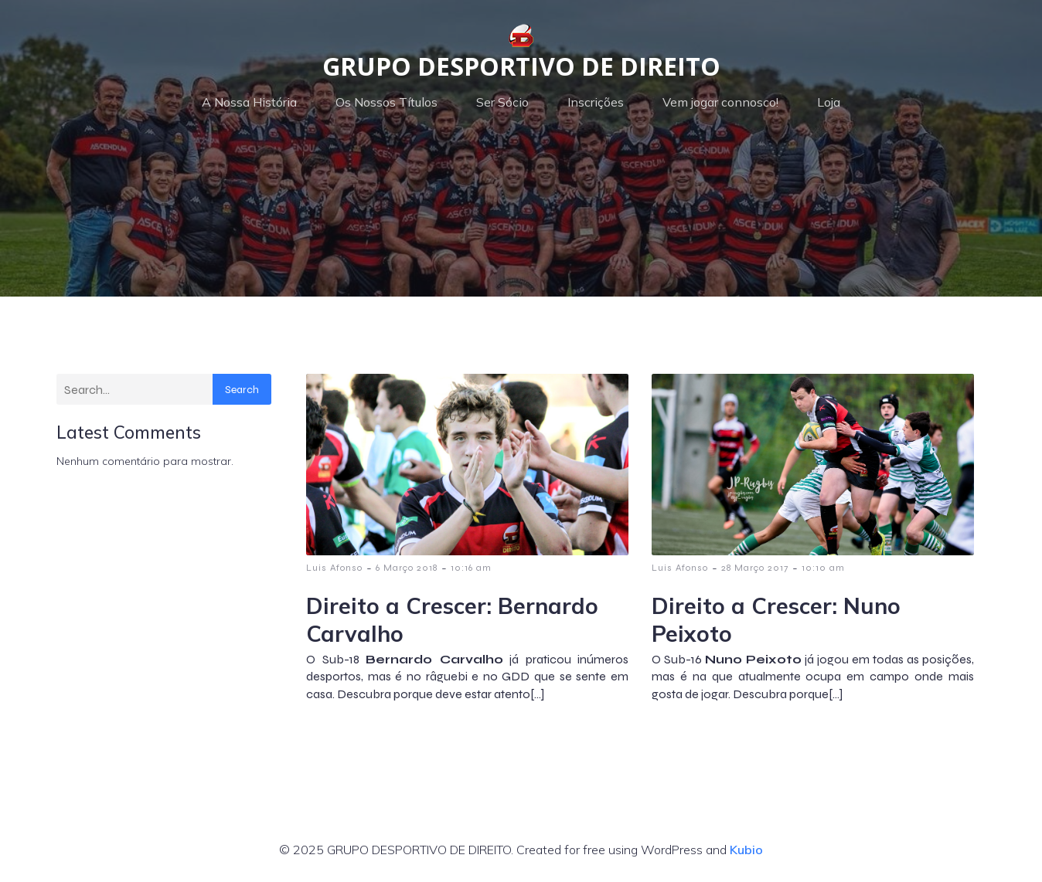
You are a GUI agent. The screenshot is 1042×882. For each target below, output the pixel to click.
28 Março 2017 (754, 567)
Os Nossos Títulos (386, 102)
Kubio (746, 849)
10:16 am (471, 567)
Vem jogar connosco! (720, 102)
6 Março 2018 (407, 567)
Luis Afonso (334, 567)
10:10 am (823, 567)
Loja (828, 102)
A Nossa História (249, 102)
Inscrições (595, 102)
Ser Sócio (502, 102)
